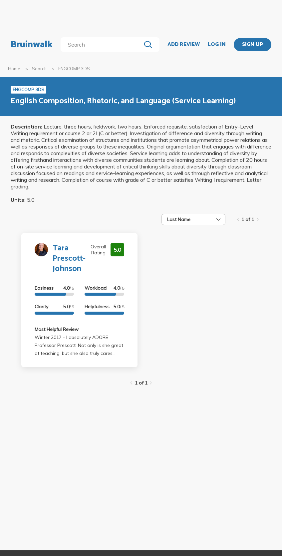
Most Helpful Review (57, 329)
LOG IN (217, 44)
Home (14, 68)
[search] (102, 44)
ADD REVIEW (183, 44)
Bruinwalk (32, 44)
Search (39, 68)
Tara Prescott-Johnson (69, 258)
